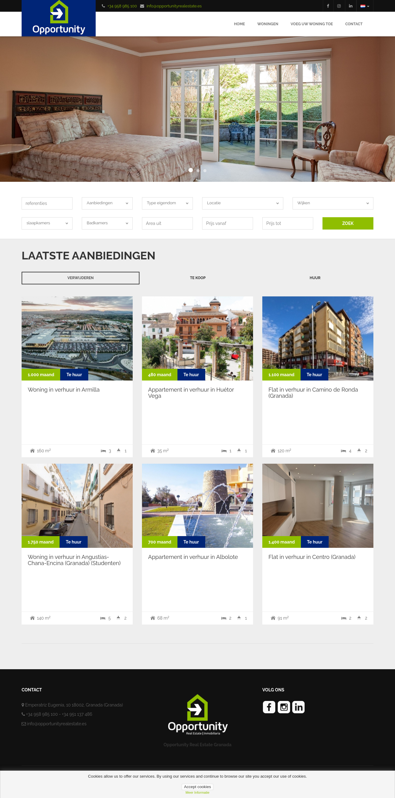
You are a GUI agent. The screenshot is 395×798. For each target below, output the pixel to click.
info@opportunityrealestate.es (174, 6)
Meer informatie (197, 792)
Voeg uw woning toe (312, 24)
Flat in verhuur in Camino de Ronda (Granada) (313, 392)
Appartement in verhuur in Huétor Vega (191, 392)
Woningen (267, 24)
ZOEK (348, 223)
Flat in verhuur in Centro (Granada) (312, 557)
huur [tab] (315, 278)
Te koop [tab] (198, 278)
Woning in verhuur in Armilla (64, 389)
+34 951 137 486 (77, 714)
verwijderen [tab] (80, 278)
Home (239, 24)
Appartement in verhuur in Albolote (193, 557)
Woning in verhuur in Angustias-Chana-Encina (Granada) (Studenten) (74, 560)
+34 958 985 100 (122, 6)
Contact (354, 24)
